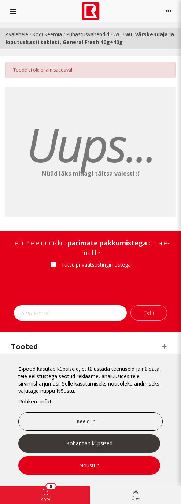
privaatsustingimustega (103, 264)
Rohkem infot (35, 401)
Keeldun (86, 421)
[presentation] (90, 289)
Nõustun (89, 465)
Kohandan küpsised (89, 443)
